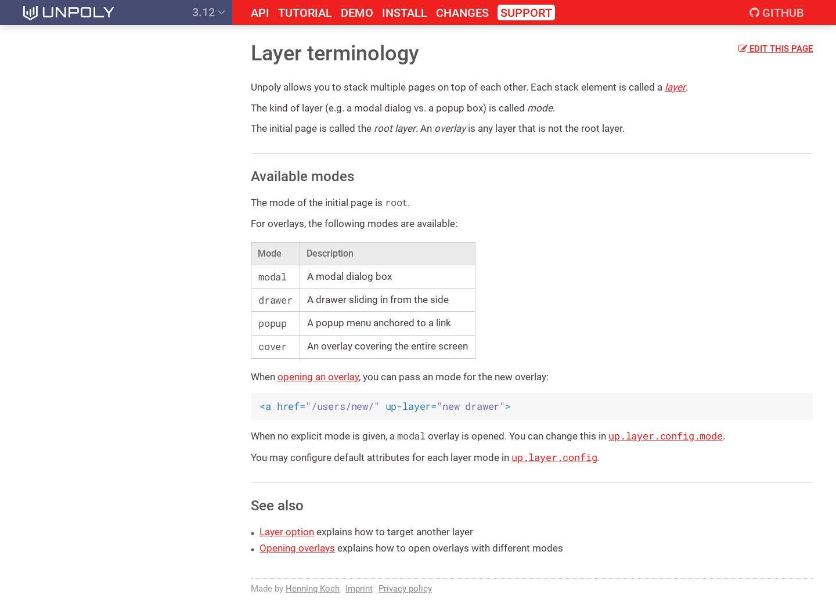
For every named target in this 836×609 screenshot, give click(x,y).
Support (526, 13)
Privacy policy (405, 588)
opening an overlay (318, 377)
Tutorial (305, 13)
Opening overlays (297, 548)
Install (404, 13)
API (260, 13)
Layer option (287, 532)
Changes (462, 13)
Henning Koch (313, 588)
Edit (775, 49)
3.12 (208, 12)
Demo (357, 13)
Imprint (359, 588)
